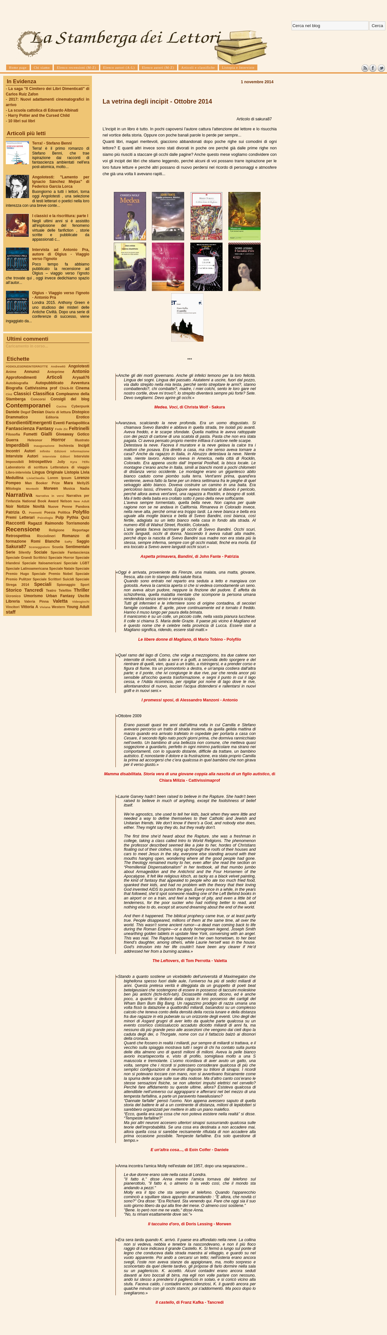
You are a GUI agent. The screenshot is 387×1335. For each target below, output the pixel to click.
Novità (39, 506)
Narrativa (19, 494)
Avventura (80, 383)
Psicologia (45, 517)
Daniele (12, 412)
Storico (14, 590)
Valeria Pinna (36, 601)
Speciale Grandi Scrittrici (26, 557)
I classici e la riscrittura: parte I (60, 216)
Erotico (82, 417)
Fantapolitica (77, 423)
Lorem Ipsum (60, 478)
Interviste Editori (56, 456)
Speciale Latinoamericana (27, 568)
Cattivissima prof (41, 388)
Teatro (51, 590)
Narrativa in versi (50, 495)
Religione (56, 530)
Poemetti (35, 512)
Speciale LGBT (76, 563)
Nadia (84, 488)
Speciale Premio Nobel (52, 574)
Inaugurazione (44, 445)
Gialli (46, 434)
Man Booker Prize (42, 483)
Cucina (61, 406)
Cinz (9, 394)
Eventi (59, 423)
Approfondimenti (21, 377)
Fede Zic (61, 429)
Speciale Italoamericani (42, 563)
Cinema (82, 388)
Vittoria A (29, 607)
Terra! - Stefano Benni (52, 143)
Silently (24, 552)
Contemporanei (28, 405)
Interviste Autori (22, 456)
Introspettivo (40, 461)
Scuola (57, 547)
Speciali (43, 584)
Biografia (14, 388)
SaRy (68, 541)
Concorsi (38, 399)
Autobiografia (17, 383)
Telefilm (65, 590)
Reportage (80, 530)
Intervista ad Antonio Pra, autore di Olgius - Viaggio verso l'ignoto (60, 254)
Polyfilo (81, 512)
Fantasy (45, 428)
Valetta (60, 601)
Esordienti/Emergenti (29, 422)
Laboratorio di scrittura (26, 467)
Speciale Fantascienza (70, 552)
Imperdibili (17, 445)
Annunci (31, 371)
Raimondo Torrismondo (67, 523)
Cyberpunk (80, 406)
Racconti (15, 523)
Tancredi (34, 590)
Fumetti (30, 434)
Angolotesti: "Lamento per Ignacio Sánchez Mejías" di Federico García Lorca (60, 181)
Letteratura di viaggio (69, 467)
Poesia (49, 512)
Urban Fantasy (60, 596)
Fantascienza (20, 428)
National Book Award (40, 501)
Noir (10, 506)
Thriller (81, 590)
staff (10, 612)
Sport (84, 585)
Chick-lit (66, 388)
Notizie (23, 506)
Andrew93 (58, 366)
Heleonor (34, 440)
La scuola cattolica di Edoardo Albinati (43, 110)
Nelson (66, 501)
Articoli (54, 377)
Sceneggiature (39, 547)
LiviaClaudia (36, 478)
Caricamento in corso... (27, 346)
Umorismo (33, 596)
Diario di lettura (58, 412)
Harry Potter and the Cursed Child (39, 115)
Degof (25, 412)
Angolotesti (78, 366)
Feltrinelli (79, 428)
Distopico (80, 412)
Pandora (82, 506)
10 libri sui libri (21, 121)
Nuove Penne (60, 506)
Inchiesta (66, 445)
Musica (69, 488)
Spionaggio (66, 585)
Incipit (83, 445)
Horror (58, 439)
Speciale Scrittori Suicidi (53, 579)
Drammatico (17, 417)
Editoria (52, 417)
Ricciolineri (46, 536)
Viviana (45, 607)
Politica (64, 512)
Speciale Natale (61, 568)
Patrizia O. (16, 512)
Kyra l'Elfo (79, 462)
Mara (68, 483)
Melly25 (83, 483)
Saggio (83, 541)
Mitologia (13, 488)
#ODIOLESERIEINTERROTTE (27, 366)
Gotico (83, 434)
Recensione (23, 529)
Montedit (32, 488)
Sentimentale (77, 547)
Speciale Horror (61, 557)
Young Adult (77, 607)
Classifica (43, 393)
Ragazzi (35, 523)
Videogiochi (81, 601)
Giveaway (65, 434)
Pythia (72, 517)
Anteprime (55, 372)
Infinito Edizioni (53, 451)
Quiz (85, 517)
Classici (22, 393)
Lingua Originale (47, 472)
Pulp (59, 517)
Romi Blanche (45, 541)
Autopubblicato (49, 383)
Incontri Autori (20, 451)
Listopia (71, 472)
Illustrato (82, 440)
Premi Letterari (20, 517)
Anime (11, 372)
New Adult (81, 501)
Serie (10, 552)
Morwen (51, 488)
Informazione (79, 451)
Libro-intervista (18, 472)
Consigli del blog (70, 399)
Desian (38, 412)
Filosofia (13, 434)
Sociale (40, 552)
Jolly (61, 462)
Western (58, 607)
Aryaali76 (80, 377)
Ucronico (13, 596)
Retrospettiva (18, 536)
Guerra (12, 440)
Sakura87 (16, 546)
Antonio (80, 371)
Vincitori (12, 607)
